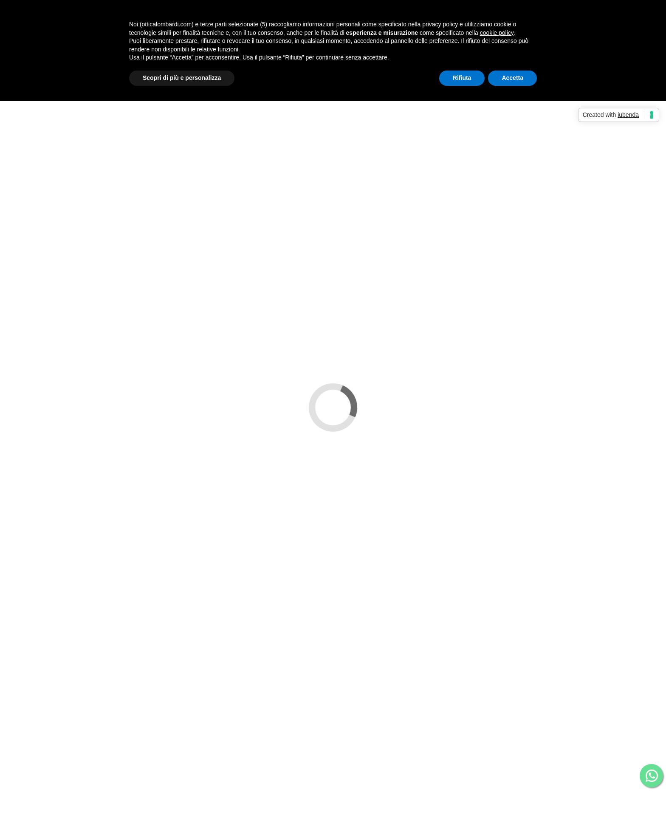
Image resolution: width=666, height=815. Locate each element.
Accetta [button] (512, 77)
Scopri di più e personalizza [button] (182, 77)
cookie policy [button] (497, 32)
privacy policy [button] (440, 24)
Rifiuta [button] (462, 77)
